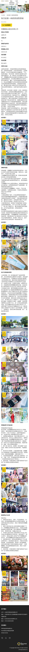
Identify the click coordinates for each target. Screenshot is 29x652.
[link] (12, 15)
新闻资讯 (11, 2)
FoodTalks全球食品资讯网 (7, 630)
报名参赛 (11, 4)
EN (26, 2)
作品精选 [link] (3, 15)
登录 (17, 4)
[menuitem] (11, 1)
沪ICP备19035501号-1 (23, 649)
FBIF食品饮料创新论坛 (6, 628)
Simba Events (4, 632)
